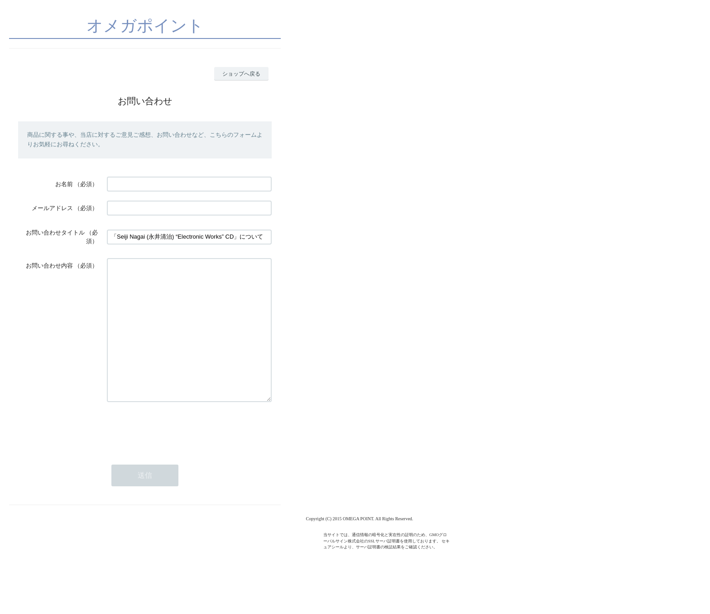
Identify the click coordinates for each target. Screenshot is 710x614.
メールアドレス (52, 208)
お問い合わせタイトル (55, 232)
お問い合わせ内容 (49, 265)
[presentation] (176, 456)
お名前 (64, 184)
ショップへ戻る (241, 74)
